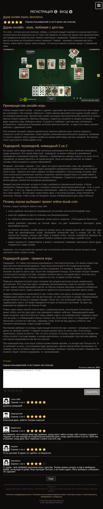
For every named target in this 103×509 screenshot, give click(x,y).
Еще (51, 478)
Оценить (92, 392)
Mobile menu (98, 5)
